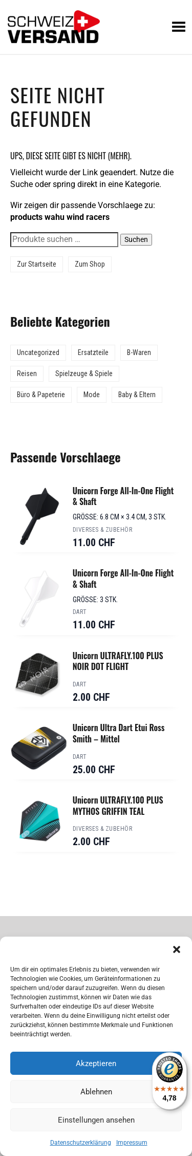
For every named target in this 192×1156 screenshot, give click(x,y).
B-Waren (139, 352)
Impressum (131, 1142)
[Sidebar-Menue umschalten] (96, 54)
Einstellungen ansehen (96, 1120)
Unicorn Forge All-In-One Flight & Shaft (123, 496)
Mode (91, 394)
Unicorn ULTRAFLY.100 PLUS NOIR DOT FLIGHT (118, 661)
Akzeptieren (96, 1063)
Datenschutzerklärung (80, 1142)
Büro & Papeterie (41, 394)
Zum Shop (90, 264)
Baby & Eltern (137, 394)
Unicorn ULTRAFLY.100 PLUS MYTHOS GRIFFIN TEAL (118, 805)
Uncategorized (38, 352)
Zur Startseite (36, 264)
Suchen (136, 239)
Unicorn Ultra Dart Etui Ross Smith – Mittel (119, 733)
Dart (80, 612)
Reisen (27, 373)
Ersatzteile (93, 352)
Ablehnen (96, 1091)
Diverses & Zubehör (103, 529)
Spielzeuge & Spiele (84, 373)
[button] (177, 949)
